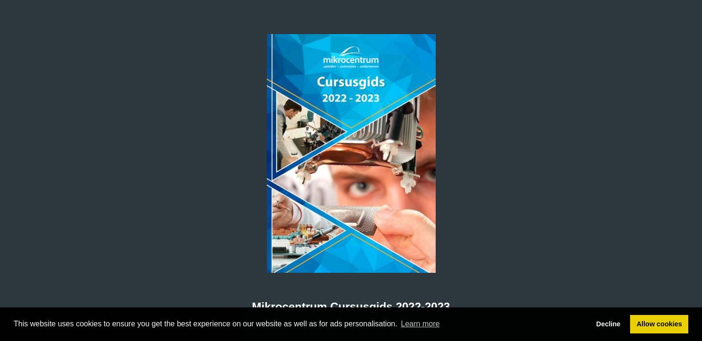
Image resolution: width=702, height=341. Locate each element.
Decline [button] (608, 324)
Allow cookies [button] (659, 324)
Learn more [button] (420, 324)
